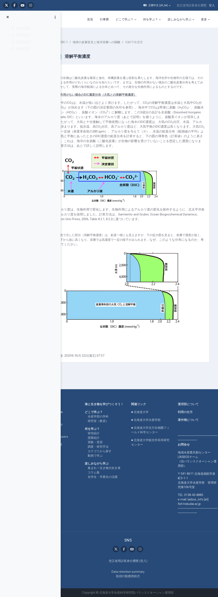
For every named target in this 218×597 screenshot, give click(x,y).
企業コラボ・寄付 (69, 444)
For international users (72, 437)
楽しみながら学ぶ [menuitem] (179, 19)
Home (61, 404)
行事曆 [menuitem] (104, 19)
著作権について (190, 420)
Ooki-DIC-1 (80, 38)
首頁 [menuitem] (90, 19)
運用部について (190, 404)
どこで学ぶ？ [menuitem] (124, 19)
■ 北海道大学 (147, 412)
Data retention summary (135, 571)
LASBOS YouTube (69, 412)
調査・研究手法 (111, 451)
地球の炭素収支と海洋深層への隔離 (115, 38)
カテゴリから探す (113, 455)
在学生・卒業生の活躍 (116, 486)
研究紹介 (107, 438)
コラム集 (107, 481)
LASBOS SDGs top (69, 424)
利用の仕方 (187, 412)
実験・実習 (108, 447)
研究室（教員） (111, 425)
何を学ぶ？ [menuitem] (150, 19)
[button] (157, 5)
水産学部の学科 (111, 421)
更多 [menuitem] (204, 19)
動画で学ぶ (108, 460)
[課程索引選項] (55, 17)
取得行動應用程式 (136, 576)
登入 (212, 5)
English (62, 432)
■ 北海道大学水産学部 (153, 420)
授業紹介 (107, 442)
